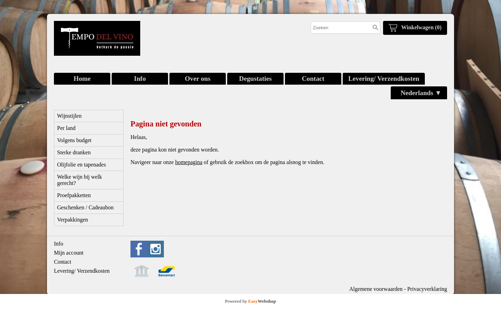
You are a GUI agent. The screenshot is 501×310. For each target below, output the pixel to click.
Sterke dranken (73, 152)
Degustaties (255, 78)
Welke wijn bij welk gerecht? (79, 180)
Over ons (197, 78)
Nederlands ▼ (421, 92)
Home (81, 78)
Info (140, 78)
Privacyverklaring (427, 289)
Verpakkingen (72, 220)
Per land (66, 128)
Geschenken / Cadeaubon (85, 207)
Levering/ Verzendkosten (383, 78)
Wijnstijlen (69, 116)
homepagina (188, 162)
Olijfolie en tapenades (81, 165)
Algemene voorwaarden (376, 289)
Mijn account (69, 253)
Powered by (250, 301)
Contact (313, 78)
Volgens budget (74, 140)
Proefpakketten (74, 195)
